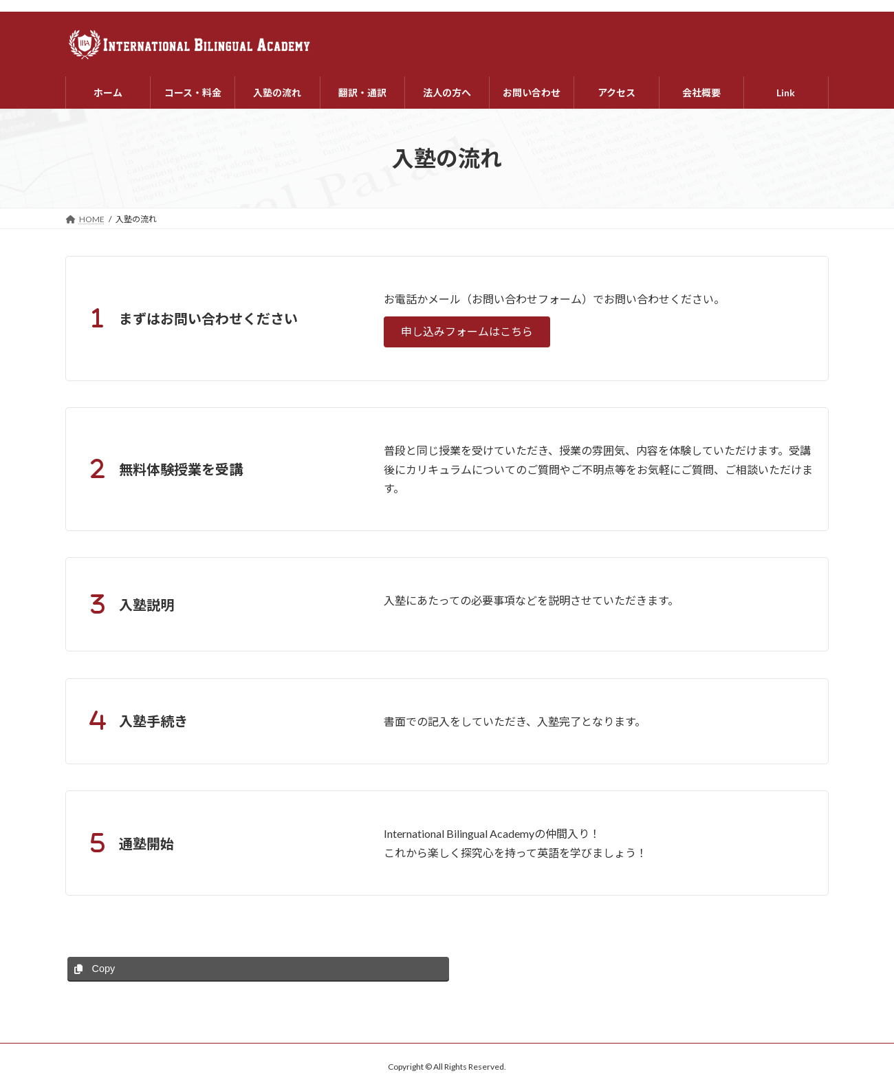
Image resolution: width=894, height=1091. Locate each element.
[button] (467, 331)
